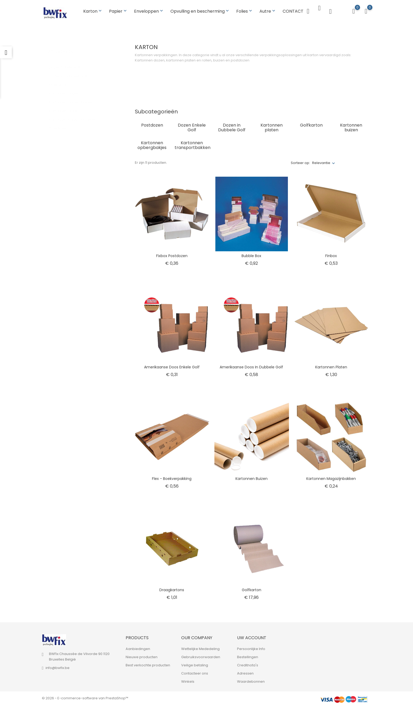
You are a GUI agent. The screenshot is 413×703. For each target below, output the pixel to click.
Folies (244, 10)
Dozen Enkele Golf (67, 59)
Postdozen (61, 120)
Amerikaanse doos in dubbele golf (251, 365)
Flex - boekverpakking (171, 476)
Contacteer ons (194, 671)
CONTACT (293, 10)
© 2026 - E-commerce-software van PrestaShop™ (85, 696)
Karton (93, 10)
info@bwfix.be (58, 665)
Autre (267, 10)
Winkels (187, 679)
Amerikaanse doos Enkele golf (172, 365)
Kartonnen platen (66, 103)
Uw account (251, 636)
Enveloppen (149, 10)
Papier (118, 10)
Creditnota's (247, 663)
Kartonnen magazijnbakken (331, 476)
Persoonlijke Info (251, 646)
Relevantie (321, 160)
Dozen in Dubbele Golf (70, 68)
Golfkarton (60, 77)
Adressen (245, 671)
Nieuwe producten (142, 655)
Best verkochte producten (148, 663)
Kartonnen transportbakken (75, 112)
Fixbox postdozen (172, 253)
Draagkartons (171, 588)
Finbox (331, 253)
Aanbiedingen (138, 646)
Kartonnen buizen (67, 86)
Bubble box (251, 253)
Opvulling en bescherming (200, 10)
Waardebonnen (251, 679)
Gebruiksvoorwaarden (200, 655)
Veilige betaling (194, 663)
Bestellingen (247, 655)
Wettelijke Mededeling (200, 646)
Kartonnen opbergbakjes (73, 94)
